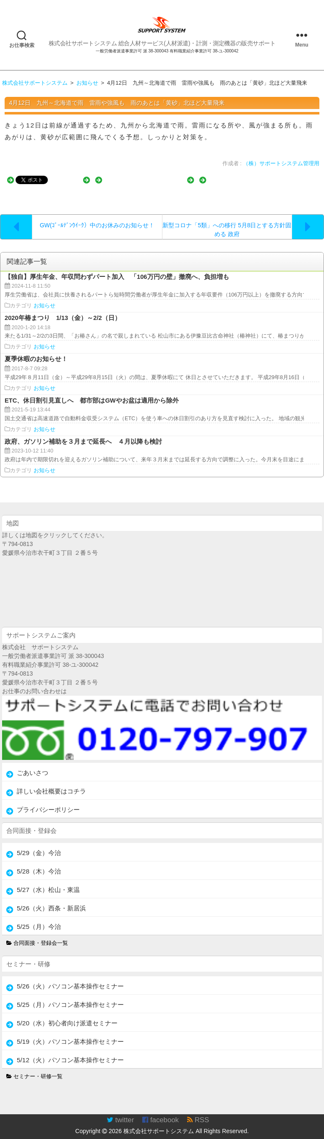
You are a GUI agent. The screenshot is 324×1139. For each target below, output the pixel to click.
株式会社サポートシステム (158, 1122)
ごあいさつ (32, 764)
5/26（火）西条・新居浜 (51, 899)
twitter (120, 1112)
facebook (160, 1112)
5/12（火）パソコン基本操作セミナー (70, 1051)
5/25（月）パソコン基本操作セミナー (70, 996)
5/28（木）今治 (39, 862)
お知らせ (44, 297)
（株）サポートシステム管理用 (281, 163)
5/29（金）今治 (39, 844)
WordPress (309, 1134)
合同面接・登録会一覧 (37, 935)
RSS (198, 1112)
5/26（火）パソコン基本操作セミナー (70, 977)
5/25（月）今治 (39, 918)
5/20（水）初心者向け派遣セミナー (67, 1014)
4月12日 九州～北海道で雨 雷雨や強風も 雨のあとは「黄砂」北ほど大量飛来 (117, 102)
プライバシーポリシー (48, 801)
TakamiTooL (256, 1134)
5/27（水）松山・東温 (48, 881)
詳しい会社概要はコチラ (51, 782)
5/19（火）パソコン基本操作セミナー (70, 1033)
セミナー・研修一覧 (34, 1068)
